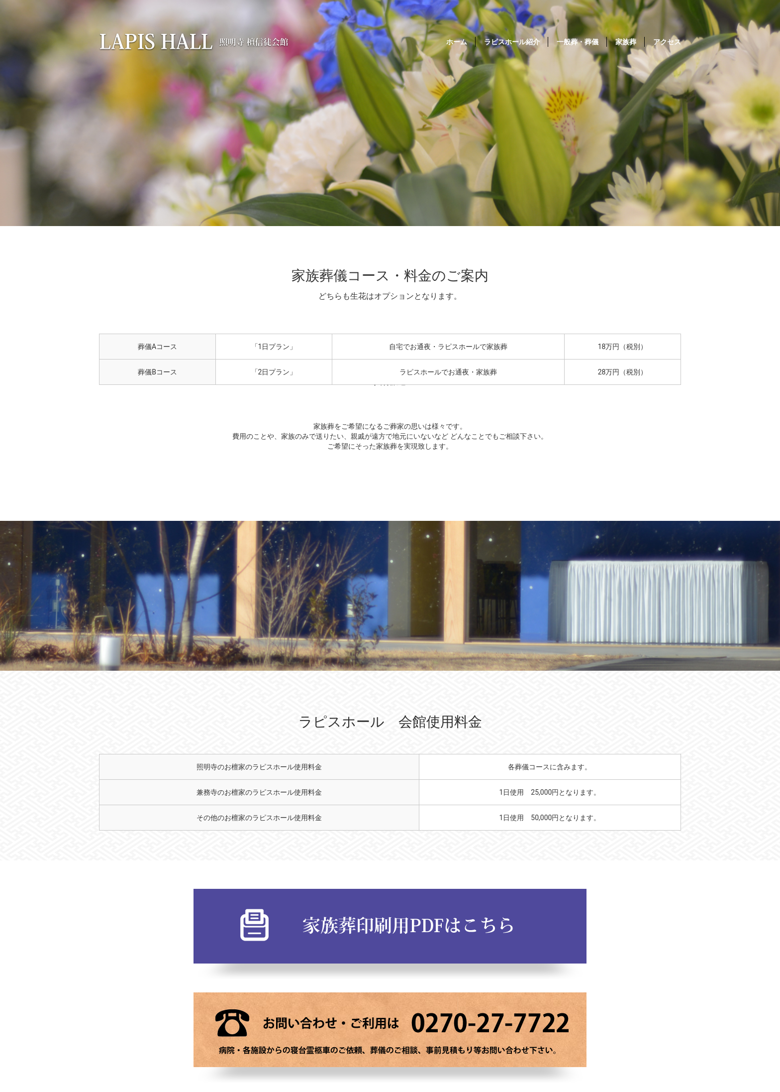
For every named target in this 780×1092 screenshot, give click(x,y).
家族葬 (625, 42)
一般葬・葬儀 (577, 42)
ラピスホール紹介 (512, 42)
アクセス (667, 42)
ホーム (456, 42)
